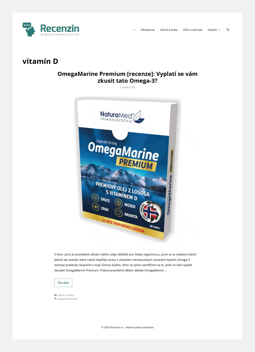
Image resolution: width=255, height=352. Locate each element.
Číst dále (65, 283)
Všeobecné (148, 30)
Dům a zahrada (192, 30)
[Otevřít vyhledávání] (228, 29)
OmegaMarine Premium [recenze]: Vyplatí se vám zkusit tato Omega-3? (127, 77)
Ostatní (215, 29)
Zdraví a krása (169, 30)
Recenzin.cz (116, 327)
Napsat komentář (67, 298)
